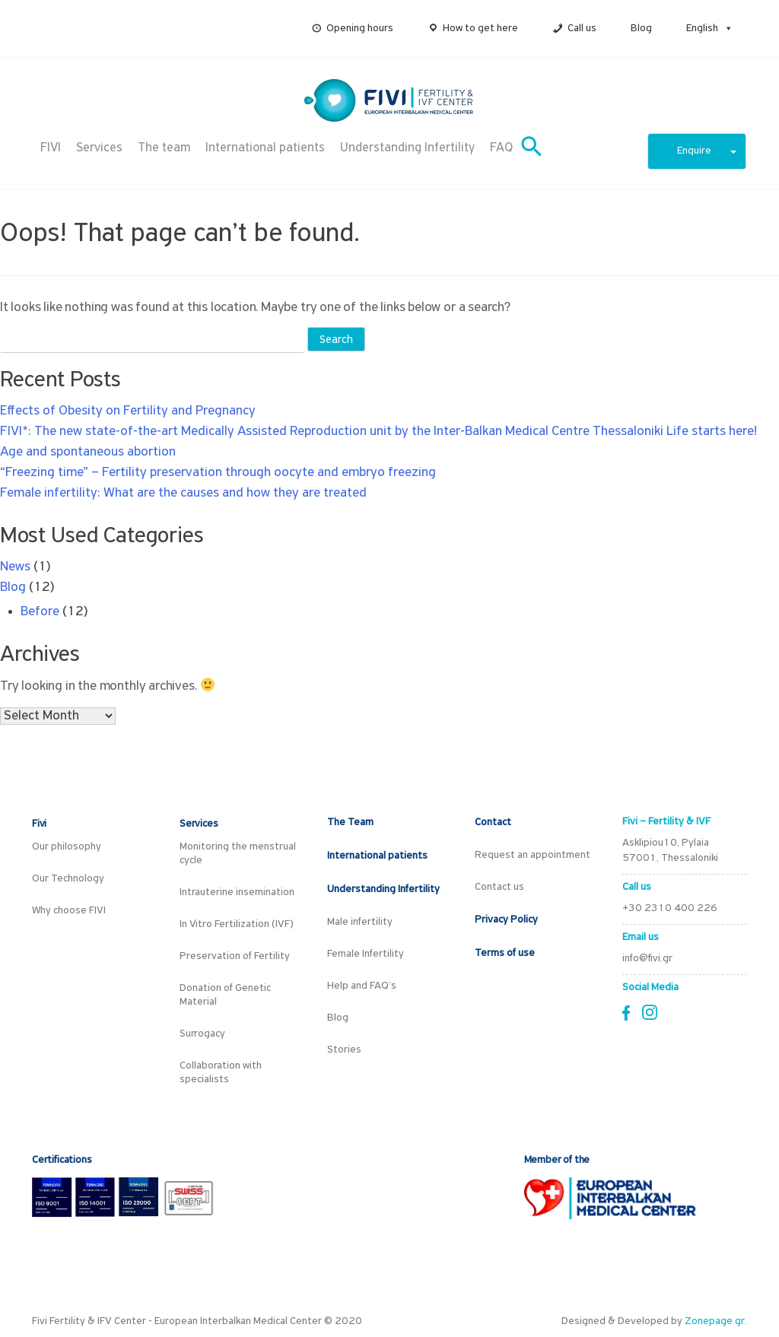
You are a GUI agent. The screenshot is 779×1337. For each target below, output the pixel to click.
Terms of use (505, 953)
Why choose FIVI (69, 910)
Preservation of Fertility (235, 956)
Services (99, 147)
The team (164, 147)
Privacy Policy (506, 920)
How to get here (480, 28)
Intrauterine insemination (237, 892)
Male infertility (360, 922)
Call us (582, 28)
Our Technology (68, 878)
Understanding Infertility (407, 147)
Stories (344, 1050)
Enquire (707, 151)
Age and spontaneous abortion (88, 452)
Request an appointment (532, 855)
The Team (350, 822)
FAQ (501, 147)
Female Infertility (365, 954)
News (15, 567)
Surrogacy (202, 1034)
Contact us (499, 887)
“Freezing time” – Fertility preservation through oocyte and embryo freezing (218, 472)
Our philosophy (66, 847)
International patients (265, 147)
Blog (641, 28)
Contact (493, 822)
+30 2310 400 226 (669, 908)
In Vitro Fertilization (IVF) (237, 924)
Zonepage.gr (715, 1321)
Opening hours (359, 28)
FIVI (50, 147)
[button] (725, 28)
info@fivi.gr (647, 958)
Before (40, 612)
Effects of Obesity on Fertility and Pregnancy (128, 411)
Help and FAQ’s (361, 986)
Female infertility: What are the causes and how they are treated (183, 493)
